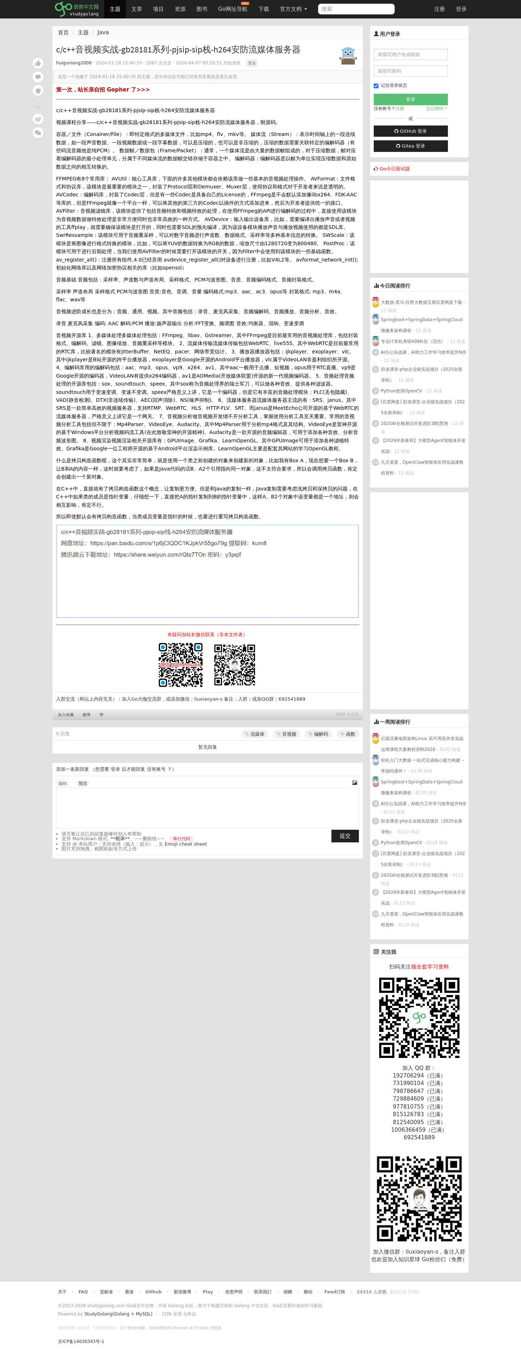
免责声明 (233, 1291)
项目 (158, 9)
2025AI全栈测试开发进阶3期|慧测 (415, 423)
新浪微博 (182, 1291)
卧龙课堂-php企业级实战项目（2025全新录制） (422, 375)
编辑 (62, 783)
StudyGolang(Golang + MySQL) (118, 1314)
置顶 (251, 63)
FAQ (83, 1291)
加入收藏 (66, 715)
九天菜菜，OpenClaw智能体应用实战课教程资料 (422, 468)
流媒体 (254, 734)
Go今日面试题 (395, 168)
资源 (180, 9)
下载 (263, 9)
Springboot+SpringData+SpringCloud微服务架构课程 (422, 325)
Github (153, 1291)
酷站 (308, 1291)
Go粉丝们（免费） (444, 1259)
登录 (461, 9)
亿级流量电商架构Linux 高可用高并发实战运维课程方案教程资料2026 (422, 744)
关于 (62, 1291)
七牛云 (189, 1314)
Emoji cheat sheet (186, 844)
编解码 (318, 734)
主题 (115, 9)
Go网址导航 (233, 7)
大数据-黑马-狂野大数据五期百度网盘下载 (421, 302)
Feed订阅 (335, 1291)
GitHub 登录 (410, 131)
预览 (83, 783)
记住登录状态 (390, 85)
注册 (439, 9)
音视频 (286, 734)
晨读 (129, 1291)
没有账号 (156, 769)
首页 (63, 32)
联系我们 (262, 1291)
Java (103, 32)
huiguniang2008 (74, 62)
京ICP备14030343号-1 (81, 1341)
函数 (347, 734)
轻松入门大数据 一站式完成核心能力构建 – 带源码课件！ (422, 766)
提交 (345, 836)
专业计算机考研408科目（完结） (413, 341)
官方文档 (293, 9)
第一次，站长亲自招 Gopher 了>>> (103, 89)
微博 (86, 715)
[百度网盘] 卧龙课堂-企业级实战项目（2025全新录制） (423, 407)
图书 (201, 9)
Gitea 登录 (410, 146)
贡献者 (106, 1291)
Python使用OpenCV (401, 391)
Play (208, 1291)
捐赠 (287, 1291)
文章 (136, 9)
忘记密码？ (437, 108)
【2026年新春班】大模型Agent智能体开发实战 (423, 446)
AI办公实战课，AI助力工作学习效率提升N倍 (423, 352)
